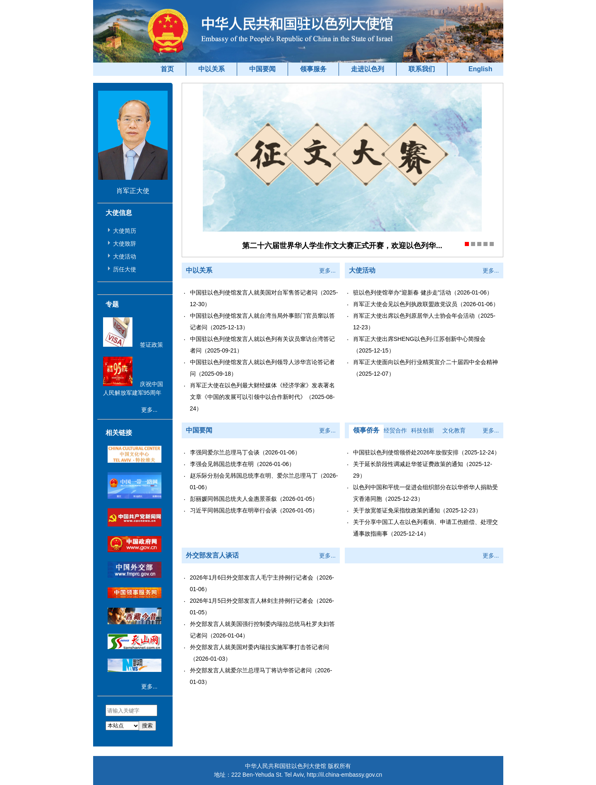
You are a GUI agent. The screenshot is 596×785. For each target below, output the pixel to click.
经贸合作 (395, 430)
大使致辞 (124, 243)
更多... (149, 409)
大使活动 (124, 256)
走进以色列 (367, 68)
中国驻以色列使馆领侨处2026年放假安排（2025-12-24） (426, 452)
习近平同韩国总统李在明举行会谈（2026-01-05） (254, 510)
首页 (167, 68)
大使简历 (124, 230)
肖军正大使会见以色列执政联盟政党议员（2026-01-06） (426, 304)
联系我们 (422, 68)
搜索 (147, 725)
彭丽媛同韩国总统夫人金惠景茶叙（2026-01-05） (254, 498)
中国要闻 (262, 68)
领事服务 (313, 68)
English (481, 68)
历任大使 (124, 269)
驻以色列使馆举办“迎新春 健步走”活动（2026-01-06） (423, 292)
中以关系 (211, 68)
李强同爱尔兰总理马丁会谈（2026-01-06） (245, 452)
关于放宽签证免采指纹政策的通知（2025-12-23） (417, 510)
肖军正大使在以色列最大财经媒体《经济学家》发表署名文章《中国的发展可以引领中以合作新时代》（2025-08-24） (262, 397)
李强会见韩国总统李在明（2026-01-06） (242, 464)
